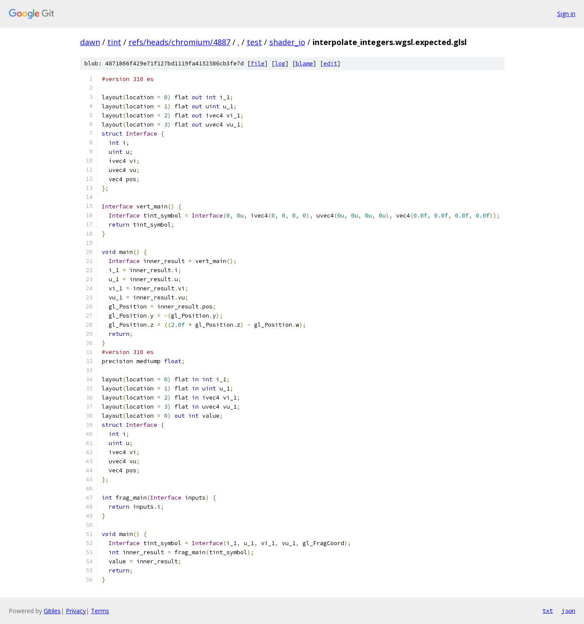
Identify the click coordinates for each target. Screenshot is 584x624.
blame (304, 63)
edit (330, 63)
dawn (90, 42)
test (254, 42)
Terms (100, 611)
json (568, 610)
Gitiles (52, 611)
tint (114, 42)
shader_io (287, 42)
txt (547, 610)
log (280, 63)
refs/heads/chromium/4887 (179, 42)
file (258, 63)
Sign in (566, 14)
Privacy (76, 611)
